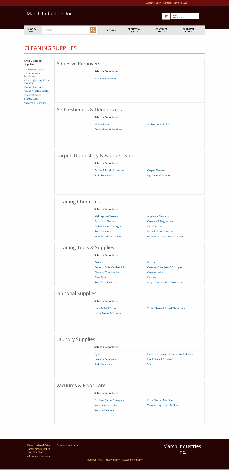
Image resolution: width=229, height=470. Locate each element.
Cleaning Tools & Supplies (36, 90)
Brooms (99, 262)
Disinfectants (154, 226)
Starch (150, 364)
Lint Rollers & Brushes (159, 359)
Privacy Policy (112, 459)
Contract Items (161, 30)
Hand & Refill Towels (106, 308)
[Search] (93, 30)
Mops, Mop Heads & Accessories (165, 282)
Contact (167, 2)
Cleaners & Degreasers (160, 221)
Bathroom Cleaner (105, 221)
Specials (111, 30)
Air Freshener (102, 124)
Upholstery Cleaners (158, 175)
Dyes (97, 354)
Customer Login (153, 2)
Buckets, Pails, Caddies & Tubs (112, 267)
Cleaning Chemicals (33, 87)
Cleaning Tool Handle (107, 272)
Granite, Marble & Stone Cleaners (166, 236)
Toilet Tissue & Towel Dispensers (166, 308)
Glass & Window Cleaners (109, 236)
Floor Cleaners (103, 231)
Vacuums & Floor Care (35, 102)
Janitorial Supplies (32, 94)
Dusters (151, 277)
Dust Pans (100, 277)
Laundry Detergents (106, 359)
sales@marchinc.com (38, 456)
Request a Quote (134, 30)
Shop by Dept (31, 30)
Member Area (94, 459)
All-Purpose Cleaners (106, 216)
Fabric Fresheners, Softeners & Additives (170, 354)
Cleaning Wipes (156, 272)
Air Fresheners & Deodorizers (32, 75)
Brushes (152, 262)
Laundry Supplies (32, 98)
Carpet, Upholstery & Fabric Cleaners (37, 81)
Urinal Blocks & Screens (108, 313)
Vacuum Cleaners (104, 410)
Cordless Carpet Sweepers (109, 400)
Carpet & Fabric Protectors (109, 170)
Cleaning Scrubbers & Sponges (164, 267)
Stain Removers (103, 175)
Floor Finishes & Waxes (160, 231)
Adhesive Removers (33, 69)
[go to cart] (182, 16)
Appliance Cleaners (158, 216)
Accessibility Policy (132, 459)
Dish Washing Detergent (108, 226)
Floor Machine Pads (106, 282)
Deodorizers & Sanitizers (108, 129)
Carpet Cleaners (156, 170)
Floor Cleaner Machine (160, 400)
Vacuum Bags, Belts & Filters (163, 405)
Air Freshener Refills (158, 124)
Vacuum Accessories (106, 405)
